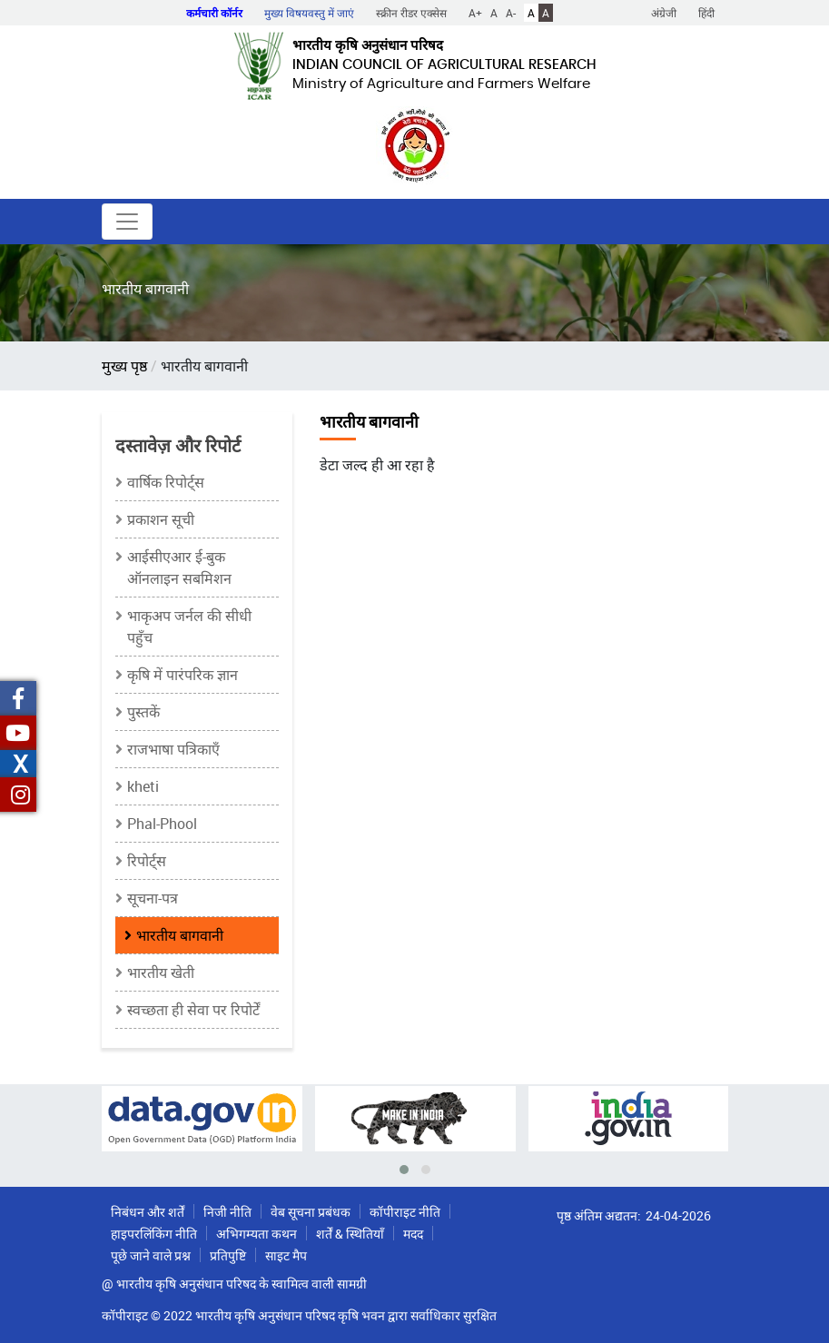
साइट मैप (286, 1255)
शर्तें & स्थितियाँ (350, 1233)
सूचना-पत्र (152, 898)
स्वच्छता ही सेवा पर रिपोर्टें (193, 1010)
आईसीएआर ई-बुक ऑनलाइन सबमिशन (179, 567)
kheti (143, 786)
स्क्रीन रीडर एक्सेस (411, 12)
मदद (413, 1233)
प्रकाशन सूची (160, 519)
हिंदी (706, 12)
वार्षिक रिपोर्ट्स (165, 482)
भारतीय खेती (160, 973)
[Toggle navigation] (127, 221)
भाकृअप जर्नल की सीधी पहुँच (189, 626)
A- (511, 12)
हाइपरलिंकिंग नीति (154, 1233)
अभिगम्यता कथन (256, 1233)
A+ (475, 12)
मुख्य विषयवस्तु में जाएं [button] (309, 12)
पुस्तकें (143, 712)
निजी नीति (227, 1211)
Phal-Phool (162, 824)
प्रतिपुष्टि (228, 1255)
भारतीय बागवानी (179, 935)
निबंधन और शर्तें (147, 1211)
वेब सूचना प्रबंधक (310, 1211)
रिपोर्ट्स (146, 861)
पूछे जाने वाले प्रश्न (151, 1255)
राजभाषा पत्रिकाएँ (173, 749)
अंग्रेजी (663, 12)
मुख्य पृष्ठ (124, 366)
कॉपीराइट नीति (405, 1211)
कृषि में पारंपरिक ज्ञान (182, 675)
